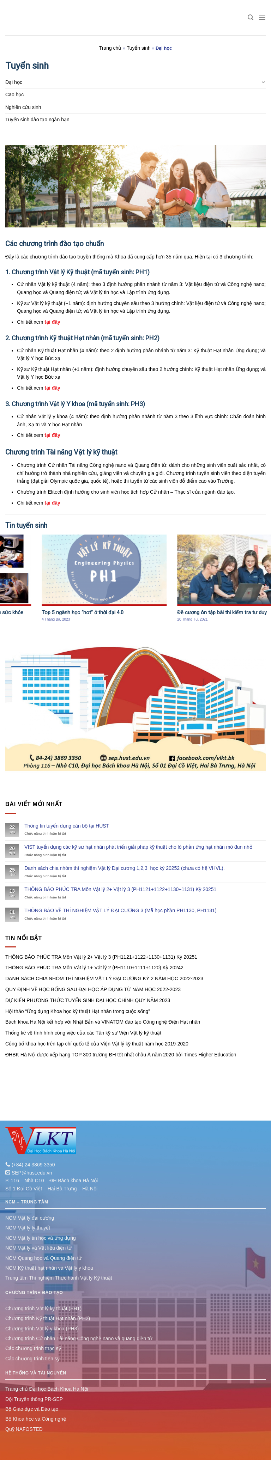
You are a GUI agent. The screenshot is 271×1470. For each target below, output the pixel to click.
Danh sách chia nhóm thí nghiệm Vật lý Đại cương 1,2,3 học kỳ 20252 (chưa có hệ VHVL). (124, 868)
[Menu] (262, 18)
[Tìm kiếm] (250, 17)
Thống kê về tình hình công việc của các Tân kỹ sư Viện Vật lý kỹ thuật (83, 1033)
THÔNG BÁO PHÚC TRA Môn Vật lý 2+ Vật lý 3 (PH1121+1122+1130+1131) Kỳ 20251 (120, 889)
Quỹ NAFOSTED (24, 1429)
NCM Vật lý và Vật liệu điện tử (38, 1248)
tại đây (51, 322)
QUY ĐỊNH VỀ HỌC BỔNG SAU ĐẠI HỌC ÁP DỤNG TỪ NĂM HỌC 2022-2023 (93, 989)
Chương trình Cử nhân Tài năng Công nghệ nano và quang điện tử (78, 1338)
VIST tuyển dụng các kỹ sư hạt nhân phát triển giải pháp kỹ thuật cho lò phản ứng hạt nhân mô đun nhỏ (138, 847)
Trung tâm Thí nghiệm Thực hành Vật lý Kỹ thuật (58, 1278)
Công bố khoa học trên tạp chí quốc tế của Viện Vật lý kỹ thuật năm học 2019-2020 (96, 1044)
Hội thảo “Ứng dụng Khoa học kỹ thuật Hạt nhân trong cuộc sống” (77, 1011)
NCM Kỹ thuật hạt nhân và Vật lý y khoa (49, 1268)
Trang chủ (110, 48)
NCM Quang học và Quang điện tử (43, 1258)
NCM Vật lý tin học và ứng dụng (40, 1238)
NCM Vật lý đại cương (29, 1218)
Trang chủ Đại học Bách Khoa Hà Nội (46, 1389)
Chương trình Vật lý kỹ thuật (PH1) (43, 1308)
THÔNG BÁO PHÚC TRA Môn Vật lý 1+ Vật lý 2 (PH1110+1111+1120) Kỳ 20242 (94, 967)
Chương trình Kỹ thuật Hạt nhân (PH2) (47, 1318)
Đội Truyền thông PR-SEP (34, 1399)
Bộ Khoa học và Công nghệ (35, 1419)
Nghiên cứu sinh (23, 107)
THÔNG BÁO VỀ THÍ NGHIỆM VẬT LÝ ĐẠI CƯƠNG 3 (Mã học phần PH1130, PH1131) (120, 910)
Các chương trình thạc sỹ (33, 1348)
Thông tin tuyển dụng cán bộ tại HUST (66, 826)
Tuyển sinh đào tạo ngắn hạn (37, 119)
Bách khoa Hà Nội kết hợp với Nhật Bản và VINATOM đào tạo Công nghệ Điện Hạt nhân (102, 1022)
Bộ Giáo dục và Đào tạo (31, 1409)
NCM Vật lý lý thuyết (27, 1228)
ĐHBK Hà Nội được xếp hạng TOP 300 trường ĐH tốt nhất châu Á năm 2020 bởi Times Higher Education (120, 1054)
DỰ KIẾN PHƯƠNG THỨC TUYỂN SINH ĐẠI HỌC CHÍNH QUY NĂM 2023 (87, 1000)
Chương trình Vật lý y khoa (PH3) (42, 1328)
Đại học (13, 82)
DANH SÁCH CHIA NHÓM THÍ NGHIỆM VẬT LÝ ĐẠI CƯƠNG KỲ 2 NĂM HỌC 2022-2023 (104, 978)
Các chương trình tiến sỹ (32, 1358)
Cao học (14, 94)
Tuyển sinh (139, 48)
